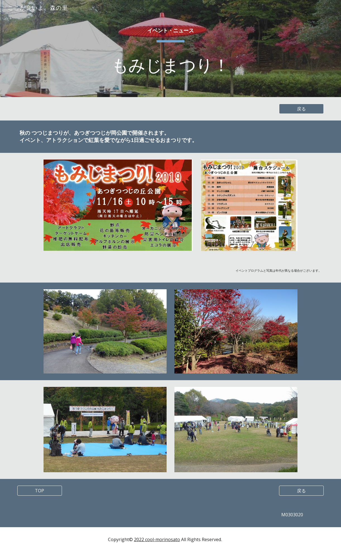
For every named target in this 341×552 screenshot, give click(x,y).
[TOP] (40, 490)
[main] (171, 48)
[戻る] (301, 108)
